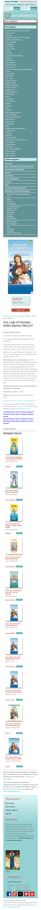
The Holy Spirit (10, 144)
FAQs (26, 4)
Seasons (8, 173)
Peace (7, 108)
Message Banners (11, 92)
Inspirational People (12, 85)
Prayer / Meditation (12, 179)
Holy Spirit (10, 231)
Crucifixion (8, 53)
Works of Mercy (10, 151)
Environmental (10, 67)
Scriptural (8, 133)
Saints (7, 126)
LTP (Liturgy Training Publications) (18, 194)
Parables (8, 106)
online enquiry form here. (11, 791)
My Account (13, 4)
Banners (14, 316)
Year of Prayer (10, 156)
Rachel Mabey (10, 119)
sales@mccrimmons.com (27, 1)
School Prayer (10, 131)
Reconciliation (11, 218)
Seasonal (8, 135)
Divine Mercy (9, 60)
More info (19, 466)
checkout (33, 8)
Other (7, 185)
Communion (11, 211)
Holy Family (9, 76)
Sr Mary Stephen (11, 137)
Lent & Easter (11, 203)
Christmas (10, 201)
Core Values (9, 47)
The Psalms (9, 146)
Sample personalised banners (15, 128)
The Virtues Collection (12, 149)
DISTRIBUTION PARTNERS (14, 170)
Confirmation (9, 44)
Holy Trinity (9, 78)
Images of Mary (10, 83)
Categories (6, 316)
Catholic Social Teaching (13, 40)
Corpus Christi (10, 49)
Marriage (10, 214)
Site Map (11, 907)
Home (7, 4)
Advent (9, 199)
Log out (8, 814)
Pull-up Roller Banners (12, 117)
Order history (10, 807)
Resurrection (9, 121)
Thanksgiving (9, 142)
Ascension (8, 35)
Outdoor (8, 103)
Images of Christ (10, 81)
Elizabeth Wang (10, 65)
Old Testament (10, 101)
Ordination (10, 216)
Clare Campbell (10, 42)
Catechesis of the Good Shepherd (17, 191)
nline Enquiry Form (15, 882)
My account (9, 803)
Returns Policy (21, 900)
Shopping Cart (20, 4)
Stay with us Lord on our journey (16, 140)
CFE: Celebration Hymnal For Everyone (19, 166)
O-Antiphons (9, 99)
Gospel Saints (10, 74)
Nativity (7, 96)
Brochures (9, 163)
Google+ (17, 907)
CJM (8, 196)
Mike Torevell (9, 94)
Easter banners (10, 62)
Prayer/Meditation (11, 115)
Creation (8, 51)
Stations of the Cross (14, 233)
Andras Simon (10, 33)
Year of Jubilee (10, 153)
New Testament (12, 224)
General (8, 71)
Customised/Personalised (14, 56)
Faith (8, 227)
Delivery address (11, 810)
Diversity (8, 58)
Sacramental (9, 124)
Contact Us (32, 4)
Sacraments (9, 176)
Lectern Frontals (10, 87)
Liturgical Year (10, 90)
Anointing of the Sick (14, 207)
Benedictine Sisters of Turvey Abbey (17, 37)
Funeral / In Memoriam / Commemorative (19, 69)
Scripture (8, 182)
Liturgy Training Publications (15, 188)
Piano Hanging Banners (13, 112)
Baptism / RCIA (12, 209)
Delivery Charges (9, 900)
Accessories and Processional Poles (17, 31)
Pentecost (8, 110)
